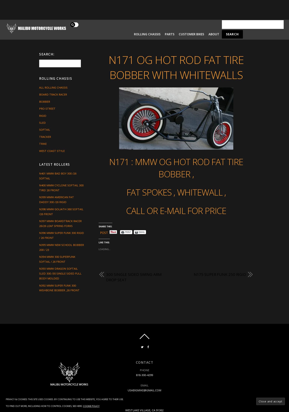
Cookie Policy (91, 406)
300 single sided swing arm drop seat (133, 277)
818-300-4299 (144, 375)
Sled (42, 122)
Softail (44, 129)
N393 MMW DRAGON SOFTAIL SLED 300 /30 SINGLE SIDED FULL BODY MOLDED (60, 273)
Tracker (45, 137)
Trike (43, 144)
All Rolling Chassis (53, 87)
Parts (169, 34)
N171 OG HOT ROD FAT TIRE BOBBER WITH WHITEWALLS (176, 67)
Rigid (42, 116)
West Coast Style (52, 151)
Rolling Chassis (147, 34)
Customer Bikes (191, 34)
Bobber (44, 101)
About (213, 34)
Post (104, 232)
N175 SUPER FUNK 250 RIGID (220, 274)
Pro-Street (47, 108)
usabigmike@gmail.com (144, 390)
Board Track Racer (53, 94)
